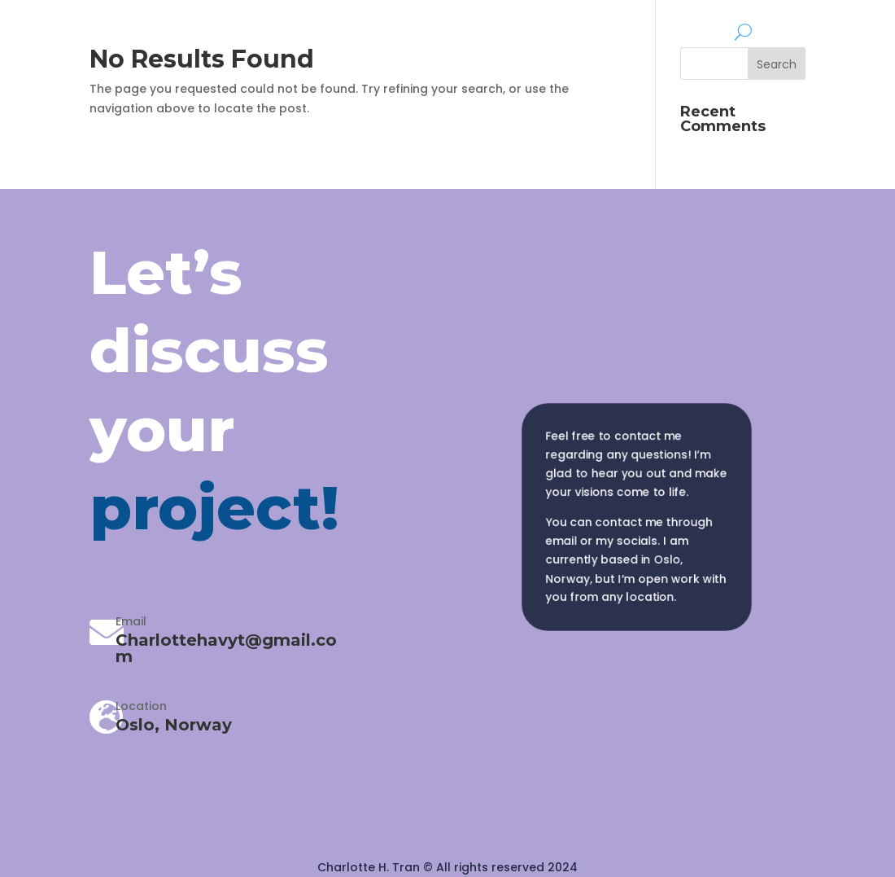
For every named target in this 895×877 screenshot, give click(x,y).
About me (693, 30)
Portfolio (520, 30)
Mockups (613, 30)
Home (454, 30)
